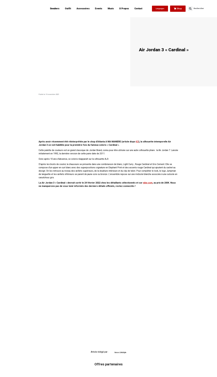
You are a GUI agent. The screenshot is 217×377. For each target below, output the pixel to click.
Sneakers (54, 8)
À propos (124, 8)
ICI (137, 141)
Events (98, 8)
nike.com (148, 182)
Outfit (68, 8)
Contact (138, 8)
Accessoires (83, 8)
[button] (190, 8)
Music (111, 8)
